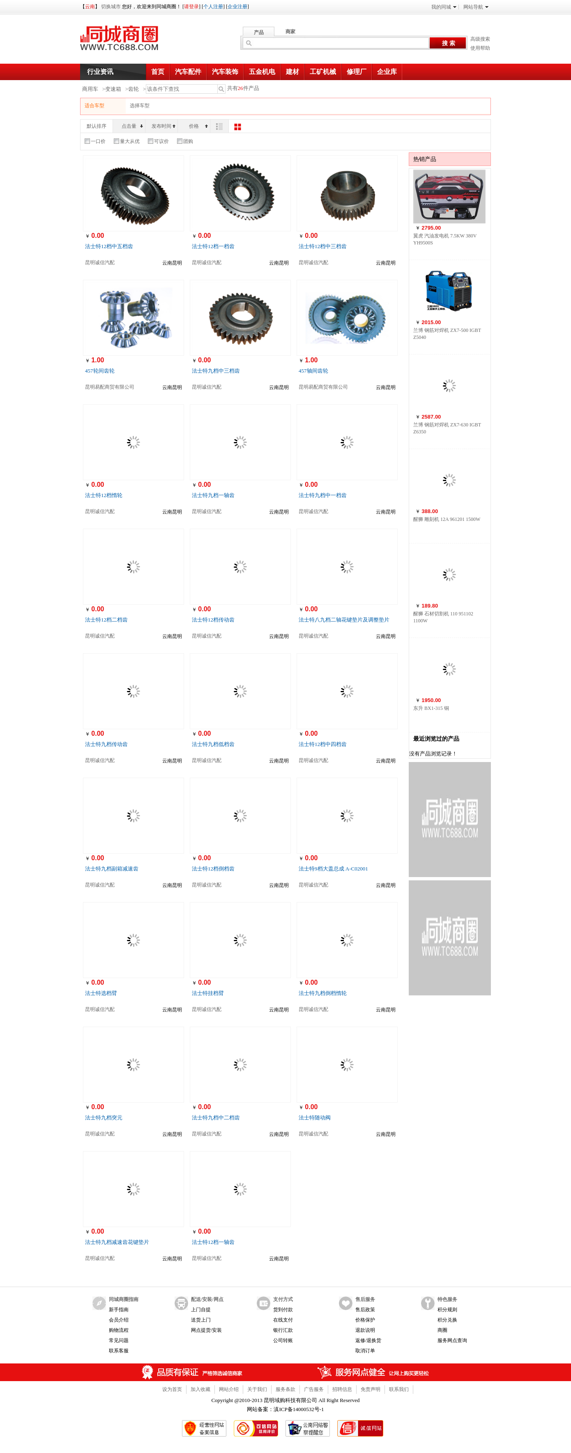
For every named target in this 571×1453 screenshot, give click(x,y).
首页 (157, 71)
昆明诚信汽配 (100, 262)
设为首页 (172, 1389)
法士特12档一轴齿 (213, 1242)
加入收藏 (200, 1389)
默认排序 (96, 126)
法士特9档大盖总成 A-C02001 (333, 869)
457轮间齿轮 (100, 371)
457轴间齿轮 (313, 371)
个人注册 (213, 6)
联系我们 (399, 1389)
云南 (90, 6)
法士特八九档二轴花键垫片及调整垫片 (344, 620)
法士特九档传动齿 (106, 744)
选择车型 (140, 105)
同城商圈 (127, 41)
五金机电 (262, 71)
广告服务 (314, 1389)
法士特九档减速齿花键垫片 (117, 1242)
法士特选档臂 (101, 993)
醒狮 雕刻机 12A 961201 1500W (446, 519)
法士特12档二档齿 (106, 620)
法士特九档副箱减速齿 (111, 869)
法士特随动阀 (315, 1118)
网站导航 (475, 7)
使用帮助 (480, 48)
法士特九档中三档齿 (216, 371)
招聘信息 (342, 1389)
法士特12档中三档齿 (323, 246)
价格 (198, 126)
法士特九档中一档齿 (323, 495)
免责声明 (370, 1389)
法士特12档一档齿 (213, 246)
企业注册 (237, 6)
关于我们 (257, 1389)
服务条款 (285, 1389)
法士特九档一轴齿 (213, 495)
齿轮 (133, 89)
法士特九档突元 (103, 1118)
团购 (185, 141)
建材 (292, 71)
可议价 (158, 141)
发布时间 (163, 126)
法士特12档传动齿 (213, 620)
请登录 (191, 6)
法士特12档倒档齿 (213, 869)
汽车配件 (188, 71)
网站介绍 (229, 1389)
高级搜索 (480, 39)
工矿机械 (323, 71)
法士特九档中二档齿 (216, 1118)
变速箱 (113, 89)
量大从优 (127, 141)
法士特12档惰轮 (103, 495)
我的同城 (443, 7)
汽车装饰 (225, 71)
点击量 (132, 126)
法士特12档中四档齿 (323, 744)
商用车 (90, 89)
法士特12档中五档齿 (109, 246)
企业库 (387, 71)
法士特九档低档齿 (213, 744)
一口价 (95, 141)
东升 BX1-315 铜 (431, 708)
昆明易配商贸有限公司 (109, 387)
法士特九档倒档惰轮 (323, 993)
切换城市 (111, 6)
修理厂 (356, 71)
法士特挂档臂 (208, 993)
